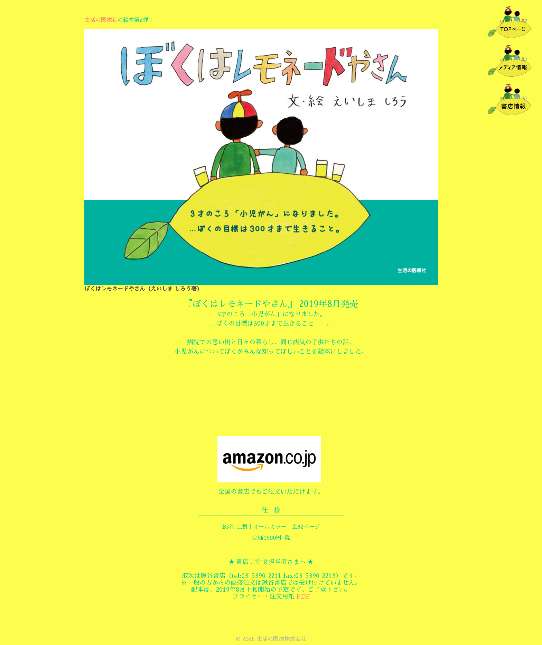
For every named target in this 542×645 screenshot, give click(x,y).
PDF (303, 596)
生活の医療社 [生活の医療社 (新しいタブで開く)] (101, 20)
